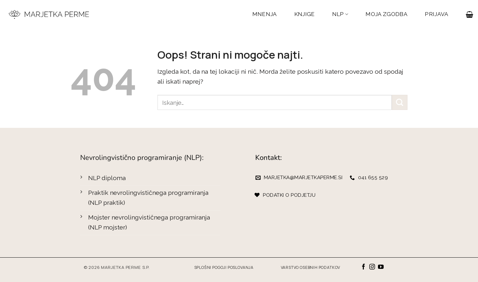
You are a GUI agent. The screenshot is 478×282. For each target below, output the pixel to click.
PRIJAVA (436, 14)
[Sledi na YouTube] (381, 267)
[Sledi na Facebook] (363, 267)
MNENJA (264, 14)
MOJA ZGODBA (386, 14)
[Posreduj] (399, 102)
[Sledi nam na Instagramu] (372, 267)
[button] (469, 14)
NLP (340, 14)
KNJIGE (304, 14)
